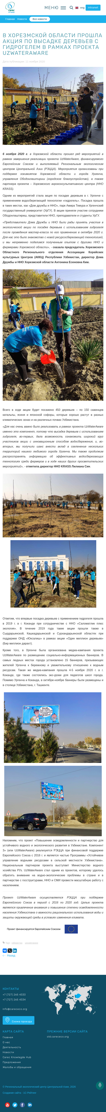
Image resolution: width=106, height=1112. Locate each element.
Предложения (12, 1062)
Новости (22, 19)
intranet (93, 7)
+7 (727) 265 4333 (14, 994)
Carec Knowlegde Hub (17, 1057)
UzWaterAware (31, 943)
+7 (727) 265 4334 (14, 999)
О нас (6, 1042)
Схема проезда (18, 1020)
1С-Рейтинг (29, 1092)
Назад (9, 955)
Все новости (40, 19)
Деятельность (12, 1047)
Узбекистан (17, 943)
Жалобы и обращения (17, 1067)
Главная (10, 19)
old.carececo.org (58, 1036)
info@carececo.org (15, 1009)
